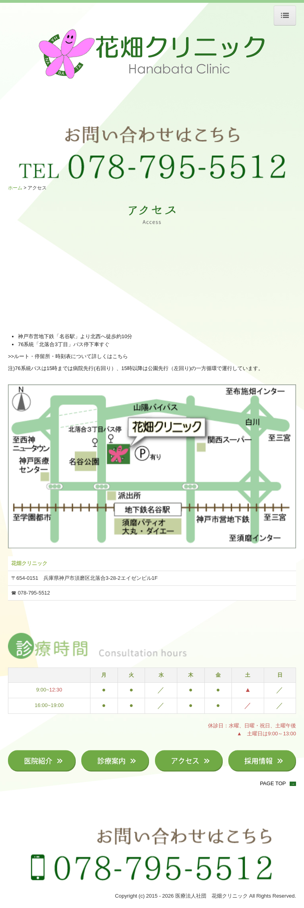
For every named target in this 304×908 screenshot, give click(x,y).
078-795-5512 (34, 593)
